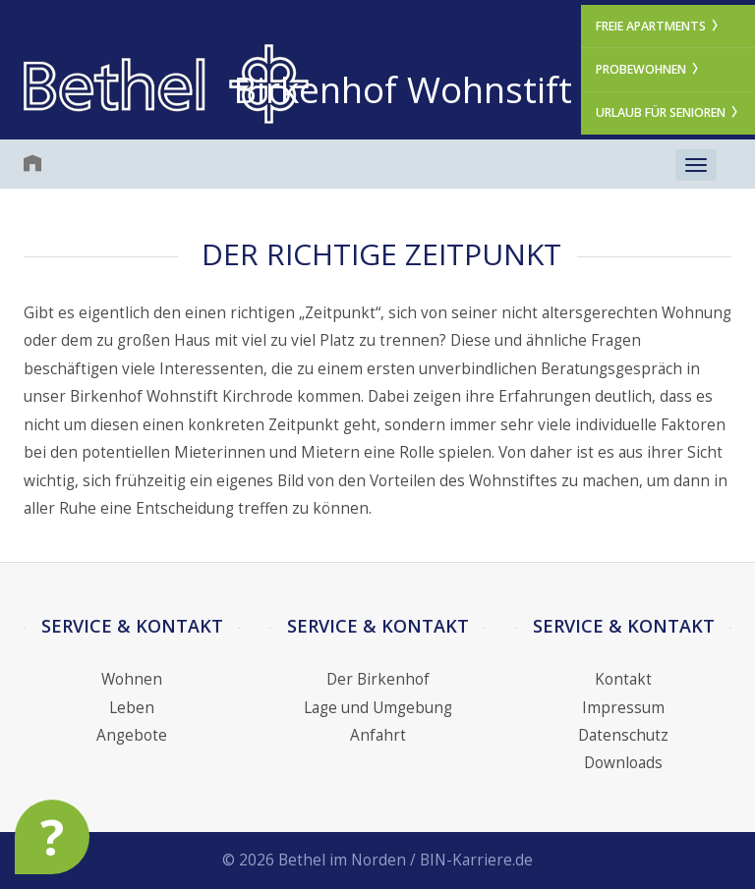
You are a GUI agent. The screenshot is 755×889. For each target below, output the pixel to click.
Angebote (131, 735)
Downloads (623, 762)
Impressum (623, 707)
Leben (131, 707)
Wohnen (131, 679)
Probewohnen (648, 69)
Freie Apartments (658, 26)
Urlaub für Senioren (668, 112)
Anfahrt (378, 735)
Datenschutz (623, 735)
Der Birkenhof (378, 679)
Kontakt (623, 679)
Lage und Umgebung (378, 707)
